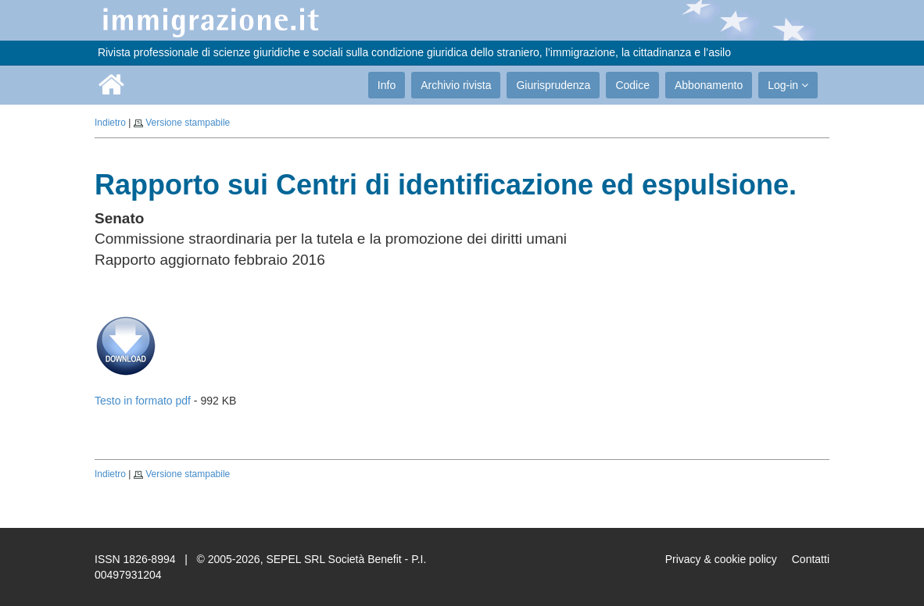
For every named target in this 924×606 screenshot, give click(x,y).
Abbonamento (709, 85)
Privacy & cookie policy (721, 559)
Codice (632, 85)
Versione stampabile (187, 122)
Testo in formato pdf (143, 400)
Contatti (810, 559)
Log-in (788, 85)
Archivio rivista (456, 85)
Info (387, 85)
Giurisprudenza (553, 85)
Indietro (110, 122)
